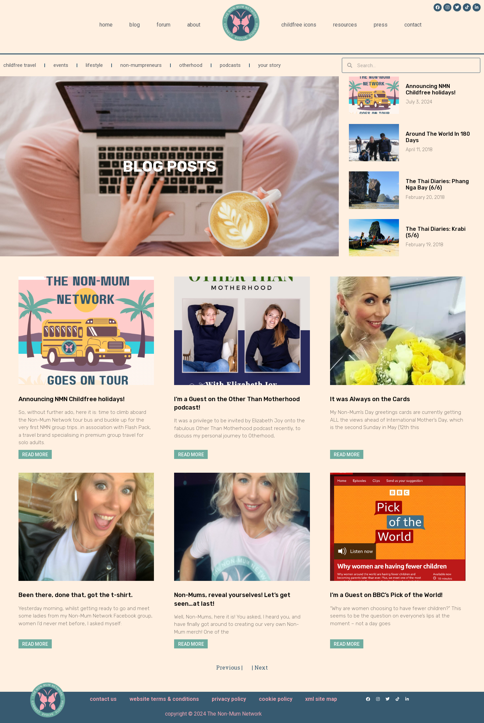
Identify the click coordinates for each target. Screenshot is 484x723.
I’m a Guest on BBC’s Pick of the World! (386, 595)
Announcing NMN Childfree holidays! (430, 89)
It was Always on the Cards (370, 399)
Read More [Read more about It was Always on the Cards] (347, 454)
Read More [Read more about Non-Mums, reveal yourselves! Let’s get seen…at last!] (191, 643)
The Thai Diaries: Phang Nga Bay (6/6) (437, 184)
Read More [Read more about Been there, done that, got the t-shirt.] (35, 643)
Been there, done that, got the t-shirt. (75, 595)
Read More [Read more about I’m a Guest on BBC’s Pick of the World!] (347, 643)
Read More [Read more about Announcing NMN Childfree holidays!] (35, 454)
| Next (260, 667)
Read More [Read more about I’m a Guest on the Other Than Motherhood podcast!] (191, 454)
